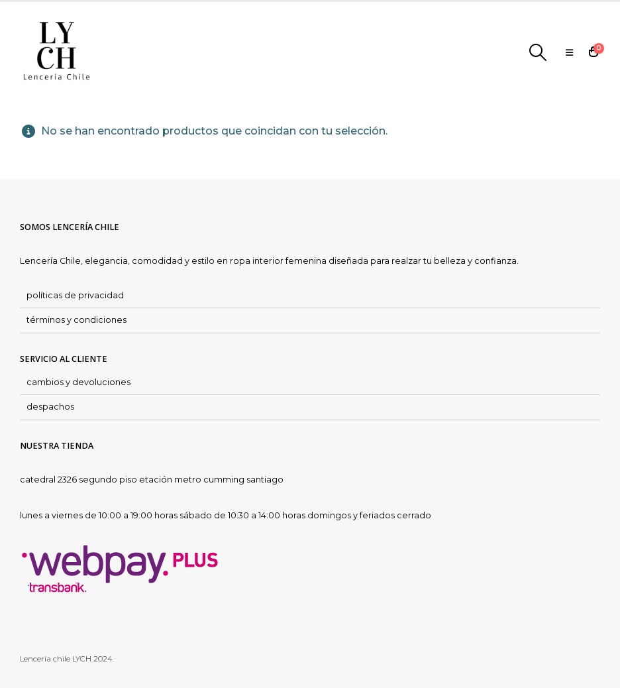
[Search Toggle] (538, 52)
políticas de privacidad (75, 295)
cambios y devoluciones (78, 382)
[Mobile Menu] (569, 52)
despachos (50, 407)
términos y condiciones (76, 320)
